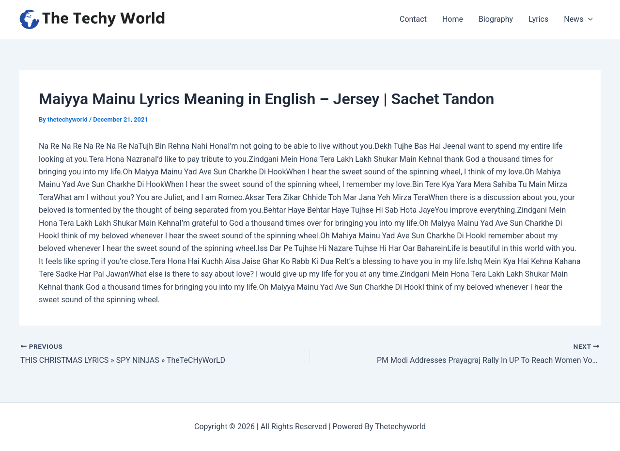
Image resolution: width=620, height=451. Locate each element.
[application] (588, 19)
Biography (496, 19)
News (578, 19)
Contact (413, 19)
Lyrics (538, 19)
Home (452, 19)
